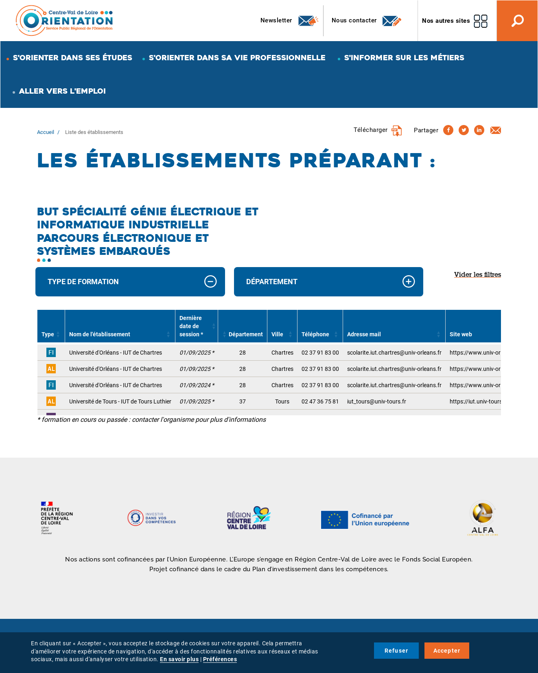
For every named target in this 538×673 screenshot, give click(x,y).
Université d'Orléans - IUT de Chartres (115, 352)
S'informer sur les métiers (404, 57)
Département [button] (271, 281)
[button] (58, 334)
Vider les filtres (477, 275)
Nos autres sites (446, 20)
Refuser (396, 650)
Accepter (447, 650)
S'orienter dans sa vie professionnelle (237, 57)
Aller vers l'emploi (62, 91)
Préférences (220, 659)
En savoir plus (179, 659)
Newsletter (289, 20)
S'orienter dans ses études (72, 57)
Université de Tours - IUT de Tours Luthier (120, 401)
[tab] (130, 282)
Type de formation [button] (83, 281)
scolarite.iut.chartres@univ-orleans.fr (394, 352)
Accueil (45, 132)
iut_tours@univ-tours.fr (376, 401)
